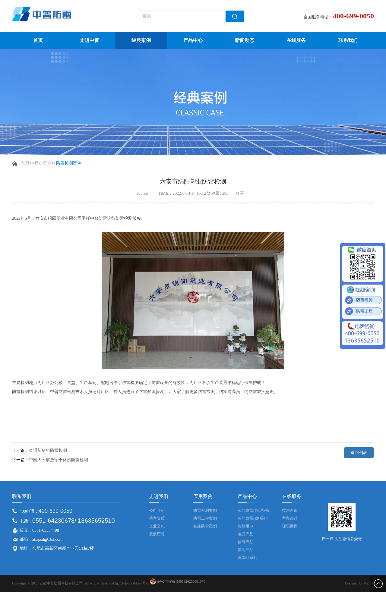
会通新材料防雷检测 (48, 450)
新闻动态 (244, 40)
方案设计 (290, 518)
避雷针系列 (247, 557)
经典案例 (141, 40)
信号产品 (245, 542)
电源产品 (245, 534)
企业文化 (157, 526)
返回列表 (358, 452)
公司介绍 (157, 510)
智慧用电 (245, 526)
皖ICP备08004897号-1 (132, 583)
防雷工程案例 (205, 518)
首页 (38, 40)
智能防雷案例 (205, 526)
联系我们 (348, 40)
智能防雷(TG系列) (253, 510)
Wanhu (369, 583)
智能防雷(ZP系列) (253, 518)
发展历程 (157, 534)
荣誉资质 (157, 518)
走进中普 (89, 40)
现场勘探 (290, 526)
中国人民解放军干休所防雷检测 (58, 460)
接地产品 (245, 549)
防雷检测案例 (205, 510)
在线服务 (296, 40)
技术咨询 (290, 510)
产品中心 (193, 40)
